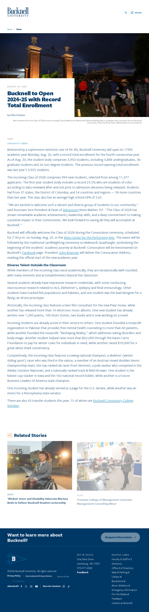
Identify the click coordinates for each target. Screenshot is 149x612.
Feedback (82, 573)
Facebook (29, 253)
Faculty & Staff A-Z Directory (122, 562)
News (19, 29)
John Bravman (69, 253)
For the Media (120, 595)
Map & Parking (120, 573)
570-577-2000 (84, 569)
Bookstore (118, 582)
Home (9, 29)
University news (17, 144)
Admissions (71, 211)
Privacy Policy (14, 578)
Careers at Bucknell (122, 604)
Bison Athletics (121, 587)
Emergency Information (124, 591)
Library (116, 578)
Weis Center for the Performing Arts (89, 238)
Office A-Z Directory (122, 569)
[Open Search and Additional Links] (133, 13)
